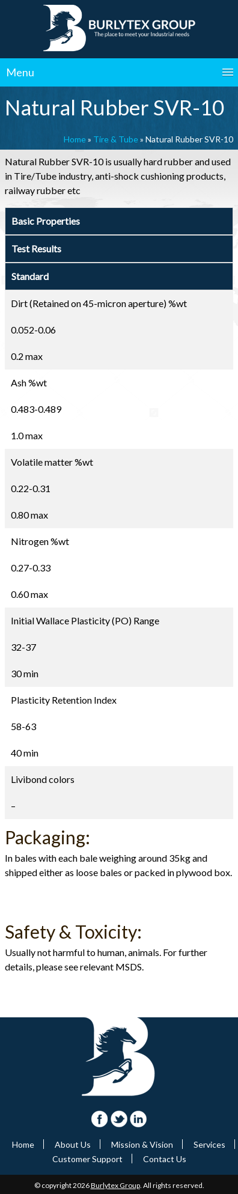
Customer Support (87, 1159)
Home (75, 139)
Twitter (119, 1119)
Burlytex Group (115, 1185)
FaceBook (100, 1119)
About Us (73, 1144)
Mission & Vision (142, 1144)
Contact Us (164, 1159)
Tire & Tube (115, 139)
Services (209, 1144)
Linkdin (138, 1119)
